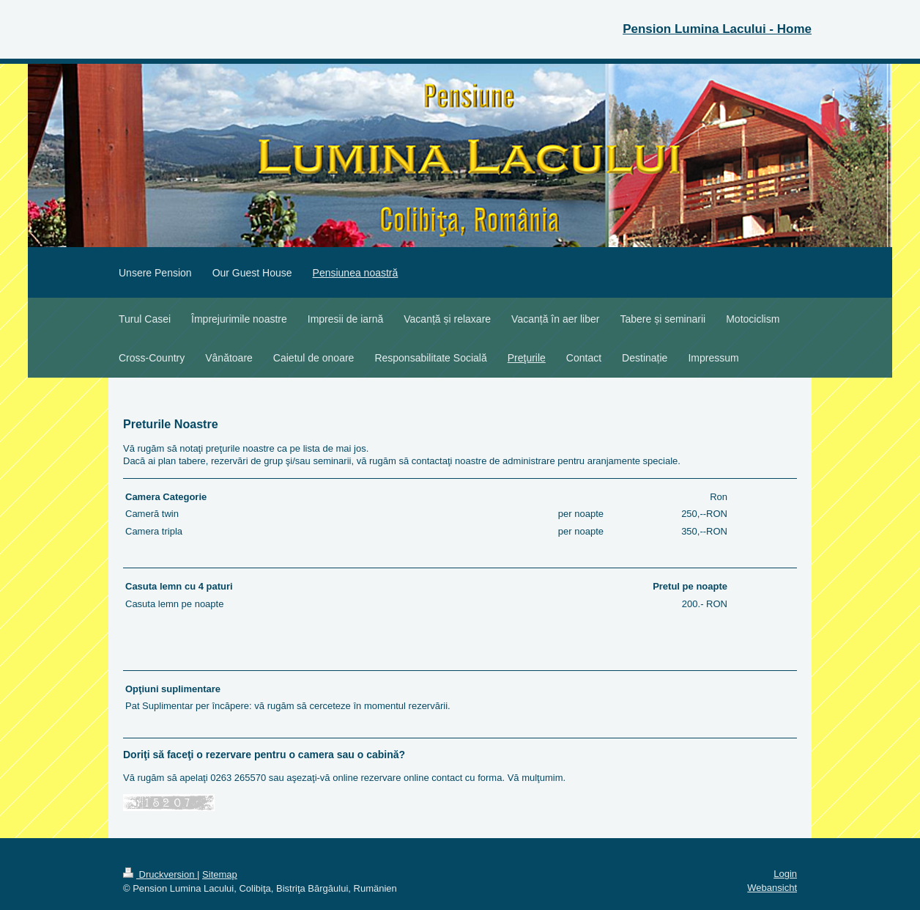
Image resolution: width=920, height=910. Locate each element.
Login (785, 873)
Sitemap (219, 874)
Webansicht (772, 887)
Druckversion (160, 874)
